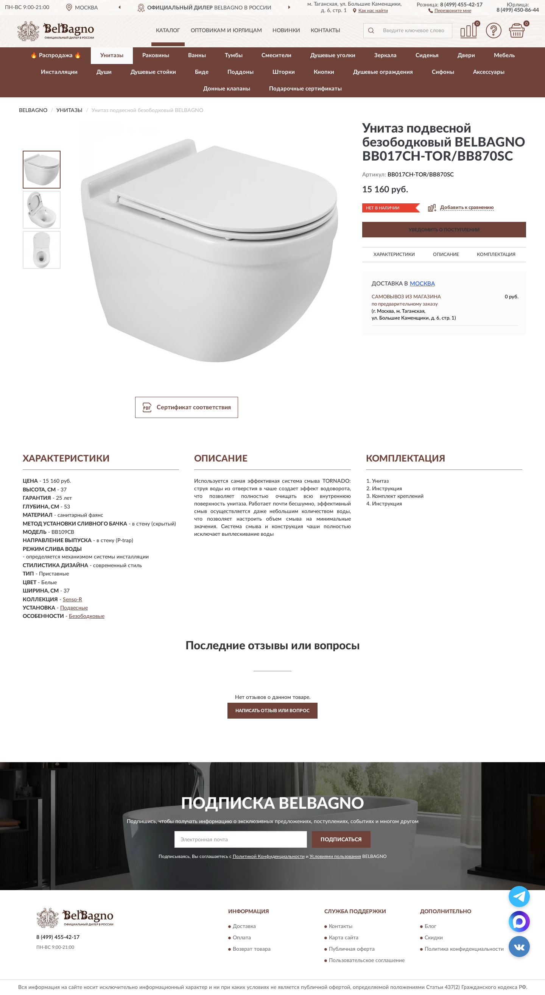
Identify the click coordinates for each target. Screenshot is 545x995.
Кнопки (324, 72)
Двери (466, 55)
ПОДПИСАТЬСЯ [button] (341, 839)
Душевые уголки (332, 55)
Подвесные (74, 608)
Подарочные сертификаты (305, 89)
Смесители (276, 55)
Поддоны (240, 72)
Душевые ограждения (383, 72)
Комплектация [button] (496, 254)
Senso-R (72, 599)
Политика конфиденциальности (464, 949)
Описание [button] (446, 254)
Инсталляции (59, 72)
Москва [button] (422, 284)
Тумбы (234, 55)
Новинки (286, 30)
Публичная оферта (352, 949)
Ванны (197, 55)
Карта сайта (343, 937)
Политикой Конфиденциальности (269, 856)
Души (104, 72)
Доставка (244, 926)
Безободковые (86, 616)
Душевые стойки (153, 72)
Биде (202, 72)
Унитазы (111, 55)
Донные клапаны (226, 89)
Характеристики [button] (394, 254)
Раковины (155, 55)
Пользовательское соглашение (367, 960)
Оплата (242, 937)
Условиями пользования (335, 856)
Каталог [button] (168, 30)
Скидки (434, 937)
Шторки (283, 72)
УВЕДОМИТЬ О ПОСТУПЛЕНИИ (444, 230)
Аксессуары (489, 72)
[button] (449, 10)
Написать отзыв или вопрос (272, 710)
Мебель (504, 55)
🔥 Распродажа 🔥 (55, 55)
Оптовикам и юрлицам (226, 30)
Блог (430, 926)
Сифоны (443, 72)
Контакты (325, 30)
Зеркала (385, 55)
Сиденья (427, 55)
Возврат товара (252, 949)
